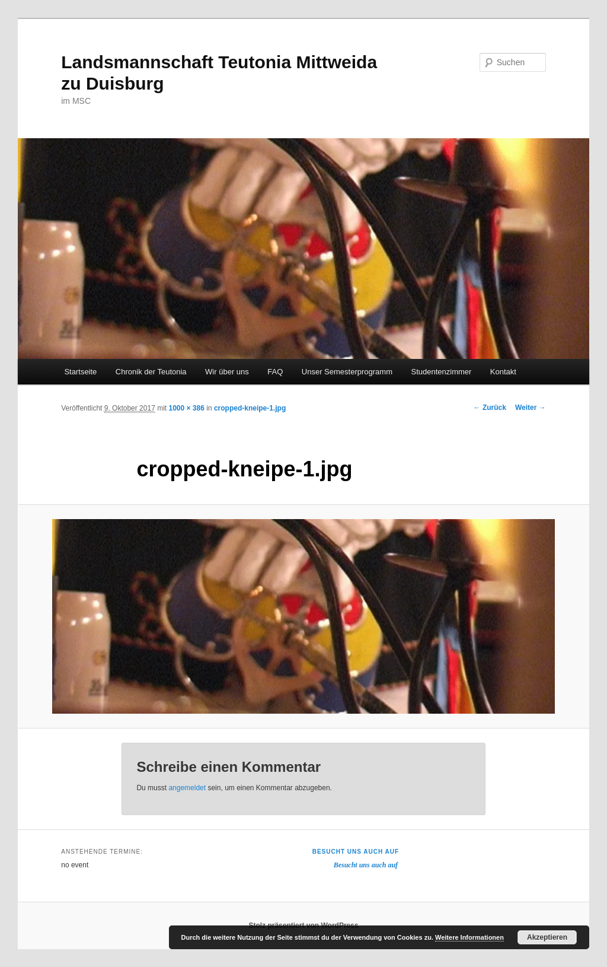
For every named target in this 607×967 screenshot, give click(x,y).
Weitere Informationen (469, 937)
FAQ (275, 371)
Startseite (80, 371)
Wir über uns (227, 371)
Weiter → (530, 407)
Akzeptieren (547, 937)
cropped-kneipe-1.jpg (250, 408)
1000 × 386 (186, 408)
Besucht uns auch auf (355, 851)
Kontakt (503, 371)
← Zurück (490, 407)
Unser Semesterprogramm (347, 371)
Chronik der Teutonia (151, 371)
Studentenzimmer (441, 371)
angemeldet (187, 788)
